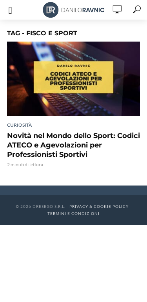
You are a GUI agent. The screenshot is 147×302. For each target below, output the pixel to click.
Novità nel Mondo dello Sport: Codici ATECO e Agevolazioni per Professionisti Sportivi (73, 145)
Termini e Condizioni (73, 213)
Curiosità (19, 125)
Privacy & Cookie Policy (99, 206)
